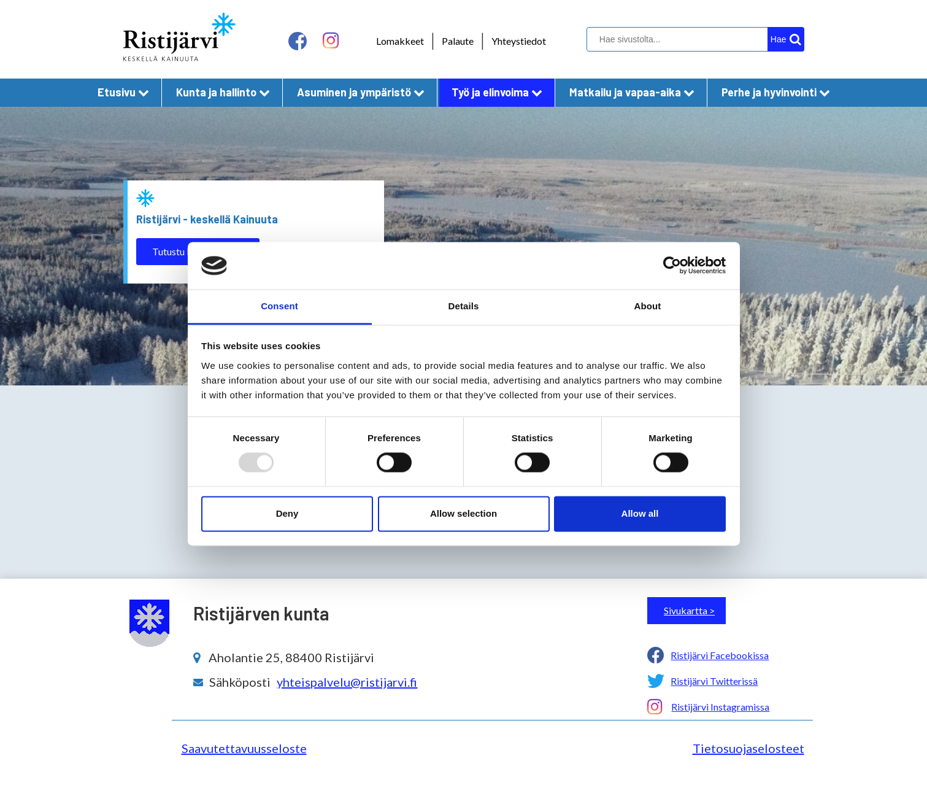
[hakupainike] (785, 39)
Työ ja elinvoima (497, 92)
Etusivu (123, 92)
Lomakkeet (400, 41)
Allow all (640, 513)
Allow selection (463, 513)
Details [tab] (463, 306)
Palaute (458, 41)
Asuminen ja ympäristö (361, 92)
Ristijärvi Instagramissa (720, 707)
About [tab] (647, 306)
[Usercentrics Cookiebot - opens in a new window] (672, 266)
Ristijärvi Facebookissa (720, 655)
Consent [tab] (279, 306)
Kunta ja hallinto (223, 92)
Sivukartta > (689, 610)
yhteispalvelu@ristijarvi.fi (347, 681)
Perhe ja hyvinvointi (775, 92)
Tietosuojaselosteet (748, 748)
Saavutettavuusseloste (244, 748)
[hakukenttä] (694, 39)
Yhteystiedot (518, 41)
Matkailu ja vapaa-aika (631, 92)
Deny (287, 513)
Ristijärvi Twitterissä (714, 681)
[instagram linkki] (331, 41)
